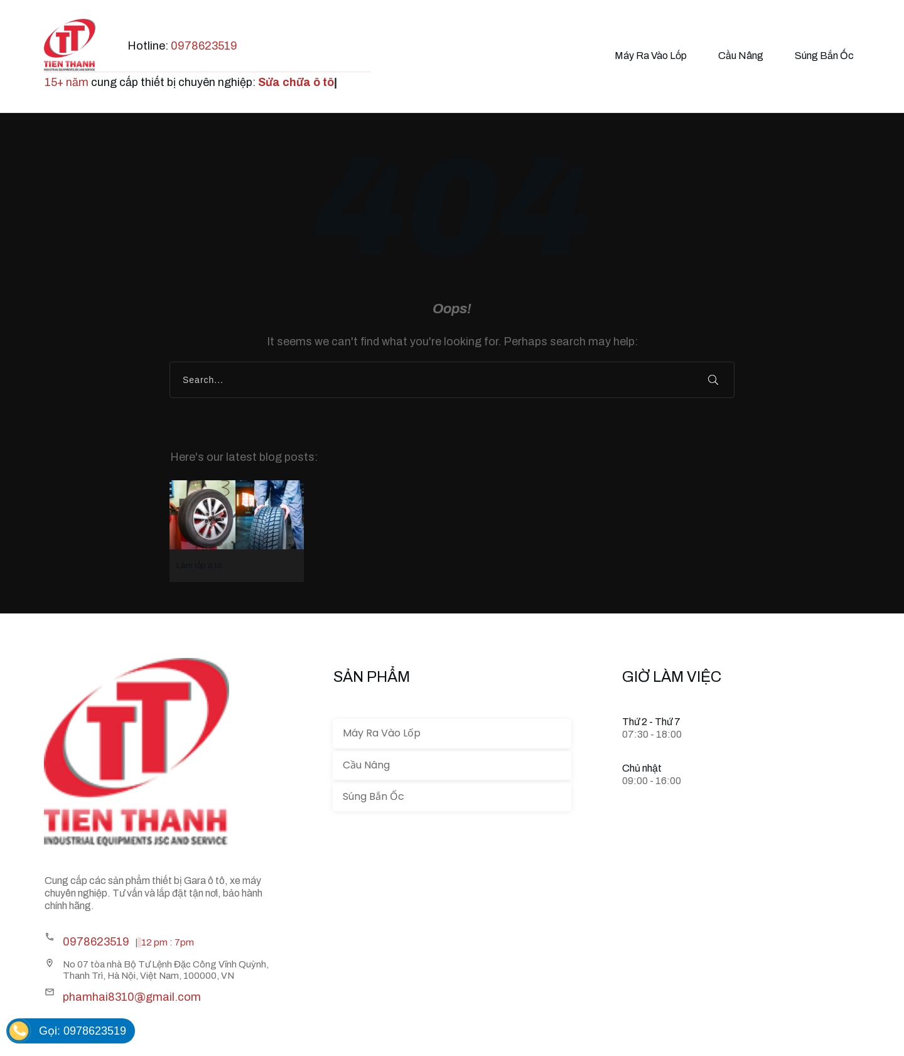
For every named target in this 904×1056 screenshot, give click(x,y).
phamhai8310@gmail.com (132, 997)
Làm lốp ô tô (237, 531)
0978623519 (204, 46)
